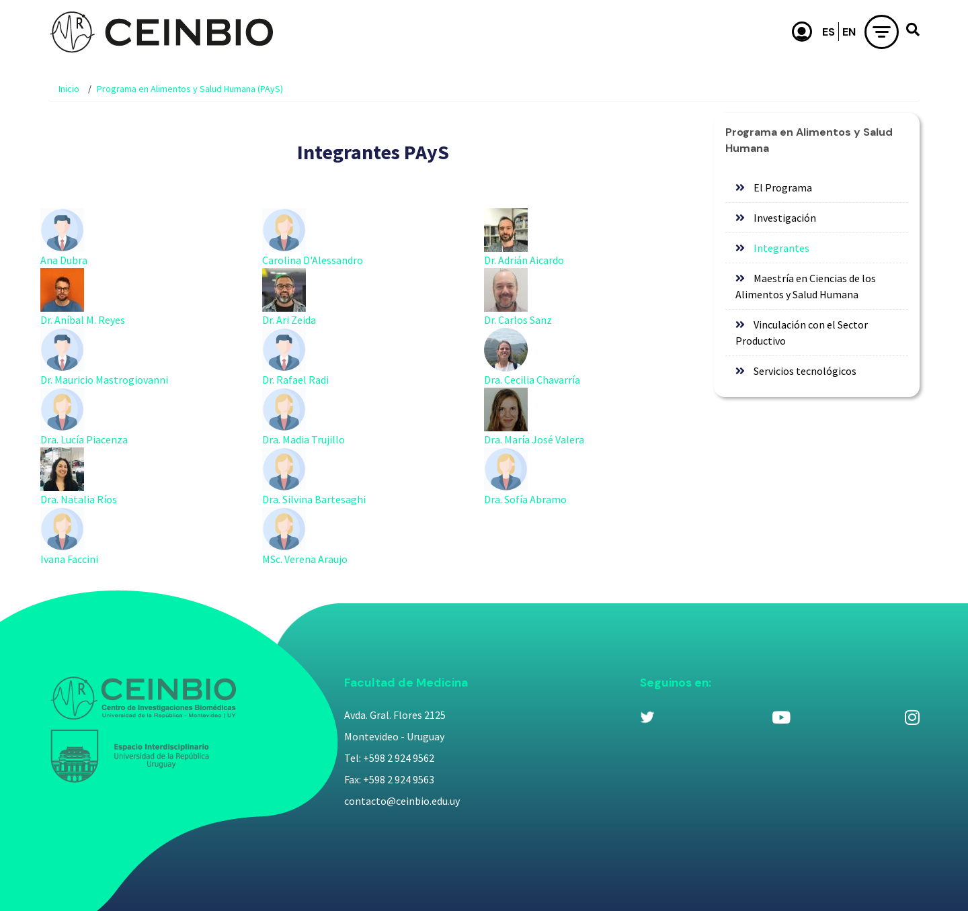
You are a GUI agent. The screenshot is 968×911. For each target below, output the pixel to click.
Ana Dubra (63, 260)
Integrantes (781, 248)
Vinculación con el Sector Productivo (801, 332)
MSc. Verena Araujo (305, 559)
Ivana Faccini (69, 559)
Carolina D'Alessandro (312, 260)
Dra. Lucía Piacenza (84, 439)
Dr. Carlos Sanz (518, 320)
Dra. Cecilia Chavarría (532, 379)
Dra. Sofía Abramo (525, 499)
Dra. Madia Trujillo (303, 439)
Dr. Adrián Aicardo (524, 260)
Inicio (68, 89)
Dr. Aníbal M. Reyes (82, 320)
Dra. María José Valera (534, 439)
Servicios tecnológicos (805, 371)
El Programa (783, 187)
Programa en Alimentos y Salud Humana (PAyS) (190, 89)
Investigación (785, 217)
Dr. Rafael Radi (295, 379)
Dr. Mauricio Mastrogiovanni (104, 379)
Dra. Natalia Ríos (78, 499)
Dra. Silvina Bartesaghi (314, 499)
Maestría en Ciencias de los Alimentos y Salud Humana (805, 286)
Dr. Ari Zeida (289, 320)
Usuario (802, 31)
